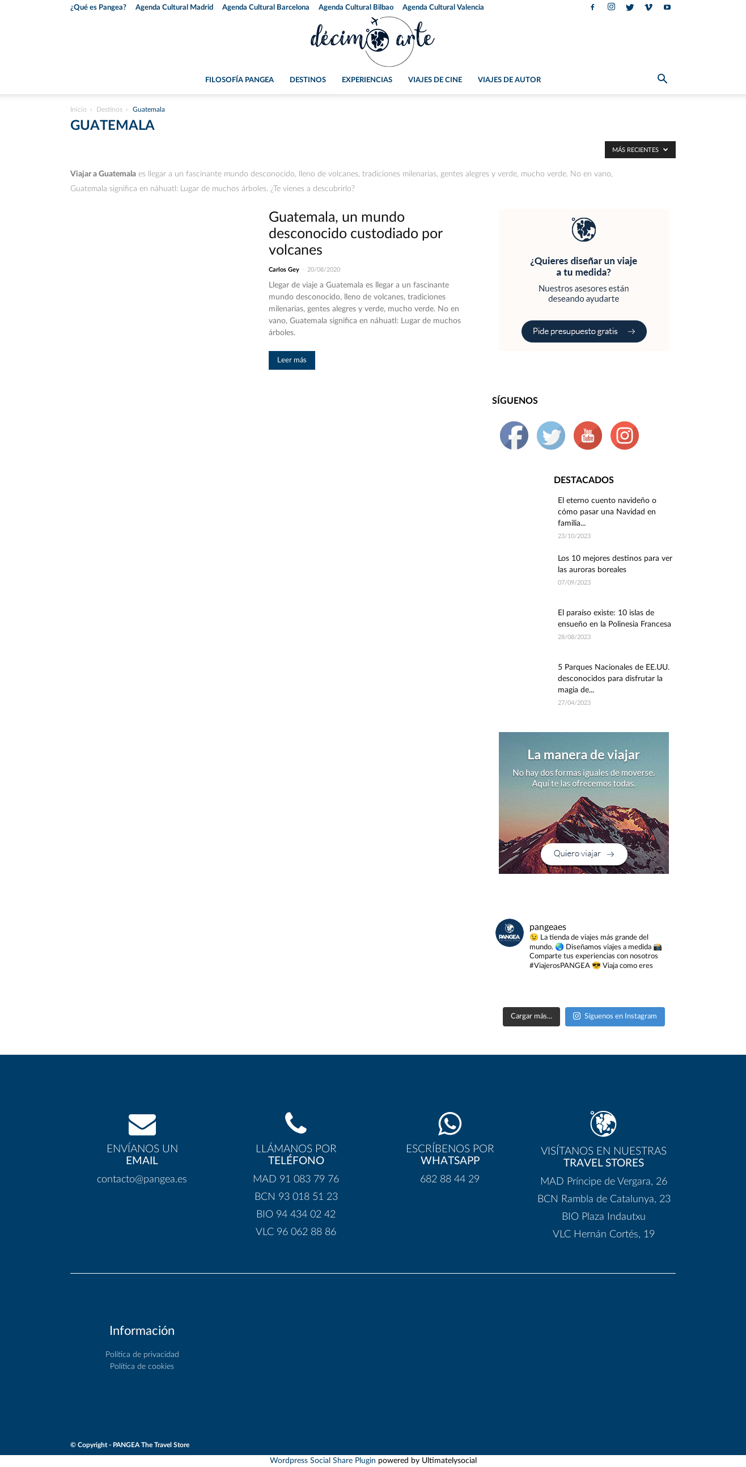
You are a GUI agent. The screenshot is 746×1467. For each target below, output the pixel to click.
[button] (662, 81)
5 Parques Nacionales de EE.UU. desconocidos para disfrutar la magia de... (613, 678)
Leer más (292, 360)
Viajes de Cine (435, 80)
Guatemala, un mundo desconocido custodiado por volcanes (355, 233)
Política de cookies (142, 1367)
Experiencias (367, 80)
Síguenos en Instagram (615, 1016)
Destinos (308, 80)
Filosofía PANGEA (239, 80)
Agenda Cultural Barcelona (266, 7)
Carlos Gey (284, 270)
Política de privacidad (142, 1355)
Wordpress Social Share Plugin (324, 1461)
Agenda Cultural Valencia (443, 7)
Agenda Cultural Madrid (174, 7)
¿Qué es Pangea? (98, 7)
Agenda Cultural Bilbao (356, 7)
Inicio (78, 109)
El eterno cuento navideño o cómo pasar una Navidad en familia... (607, 512)
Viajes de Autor (509, 80)
